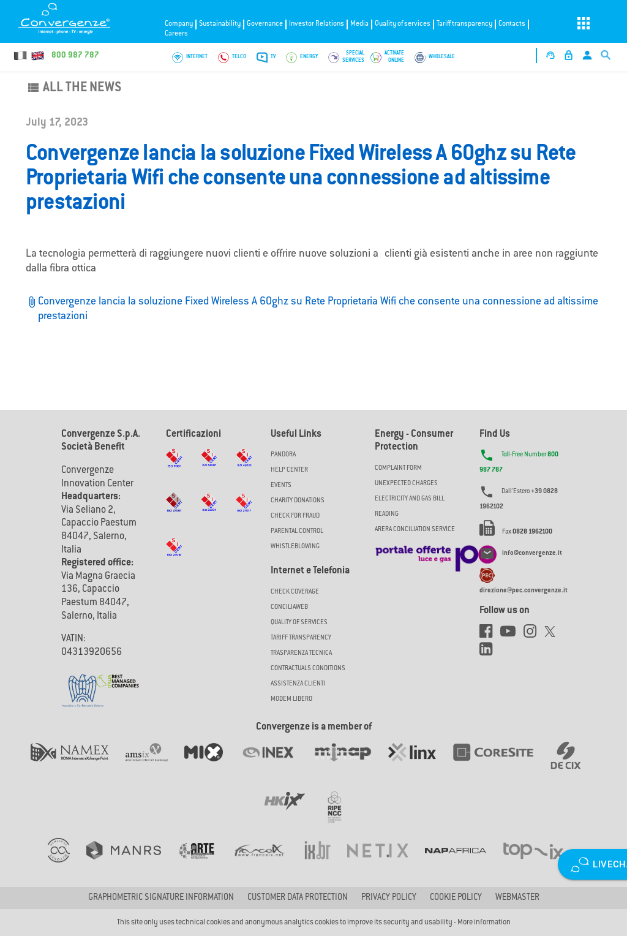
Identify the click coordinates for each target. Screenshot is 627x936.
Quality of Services (299, 622)
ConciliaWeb (289, 607)
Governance (265, 24)
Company (179, 24)
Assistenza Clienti (298, 684)
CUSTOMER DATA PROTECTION (297, 898)
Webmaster (517, 898)
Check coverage (295, 592)
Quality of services (402, 24)
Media (359, 24)
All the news (73, 88)
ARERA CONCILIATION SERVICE (415, 529)
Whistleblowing (295, 546)
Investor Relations (316, 24)
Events (281, 485)
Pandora (283, 454)
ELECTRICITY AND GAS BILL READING (410, 507)
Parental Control (297, 531)
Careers (176, 34)
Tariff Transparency (301, 638)
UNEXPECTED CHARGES (406, 483)
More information (484, 922)
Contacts (511, 24)
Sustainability (220, 24)
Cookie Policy (456, 898)
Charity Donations (298, 500)
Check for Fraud (295, 516)
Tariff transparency (464, 24)
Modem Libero (291, 699)
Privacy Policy (388, 898)
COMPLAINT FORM (398, 468)
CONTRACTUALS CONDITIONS (308, 668)
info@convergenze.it (532, 554)
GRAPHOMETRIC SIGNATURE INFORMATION (161, 898)
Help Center (289, 470)
